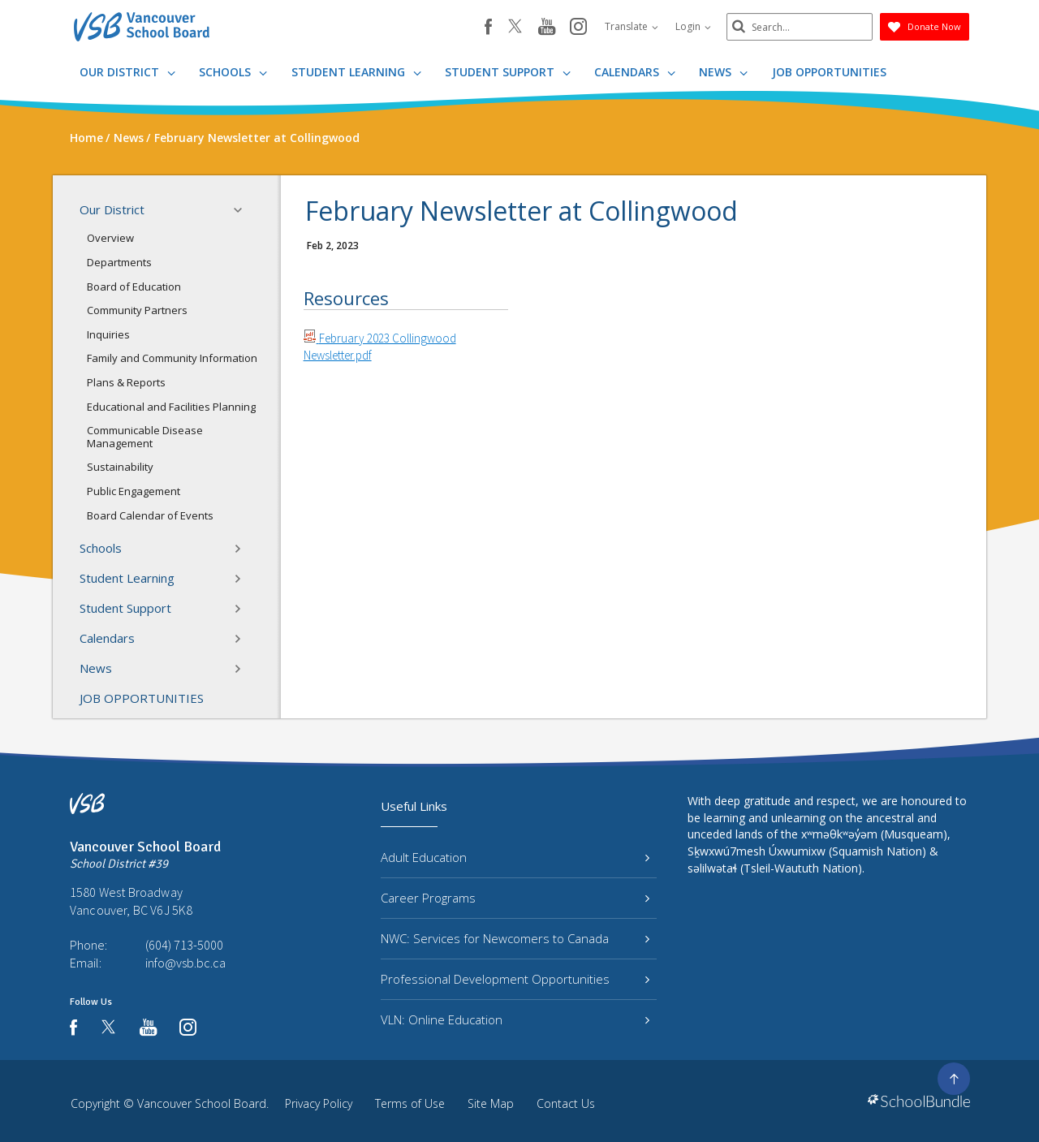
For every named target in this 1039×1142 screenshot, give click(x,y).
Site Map (491, 1103)
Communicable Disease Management (145, 436)
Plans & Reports (126, 382)
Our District (127, 72)
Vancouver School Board (201, 1103)
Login (693, 26)
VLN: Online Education (515, 1019)
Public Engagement (133, 491)
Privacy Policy (318, 1103)
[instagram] (578, 27)
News (723, 72)
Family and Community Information (172, 358)
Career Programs (515, 898)
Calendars (634, 72)
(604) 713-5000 (184, 945)
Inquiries (108, 334)
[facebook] (488, 26)
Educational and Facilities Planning (171, 406)
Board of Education (134, 286)
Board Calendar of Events (150, 515)
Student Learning (356, 72)
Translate (631, 26)
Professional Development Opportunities (515, 979)
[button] (243, 210)
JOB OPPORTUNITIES (829, 72)
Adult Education (515, 857)
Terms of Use (410, 1103)
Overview (110, 238)
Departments (119, 262)
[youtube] (546, 27)
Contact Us (566, 1103)
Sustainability (120, 466)
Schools (233, 72)
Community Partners (137, 310)
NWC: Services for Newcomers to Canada (515, 938)
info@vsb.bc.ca (185, 963)
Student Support (508, 72)
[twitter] (515, 27)
